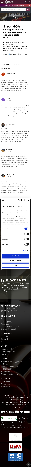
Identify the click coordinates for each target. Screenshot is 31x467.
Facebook (6, 382)
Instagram (6, 386)
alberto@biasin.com (10, 374)
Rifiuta (15, 265)
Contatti (4, 339)
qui (8, 54)
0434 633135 (7, 369)
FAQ (2, 342)
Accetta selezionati (15, 260)
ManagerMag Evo (15, 399)
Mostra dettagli (21, 251)
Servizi (3, 319)
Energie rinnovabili (8, 329)
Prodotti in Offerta (8, 352)
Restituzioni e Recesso (10, 327)
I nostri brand (6, 349)
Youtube (5, 384)
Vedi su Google (5, 68)
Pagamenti (5, 324)
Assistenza (5, 337)
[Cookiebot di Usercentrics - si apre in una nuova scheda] (18, 200)
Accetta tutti (15, 255)
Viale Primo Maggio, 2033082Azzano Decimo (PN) (11, 364)
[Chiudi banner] (28, 200)
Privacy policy (6, 322)
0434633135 (6, 371)
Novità (3, 354)
